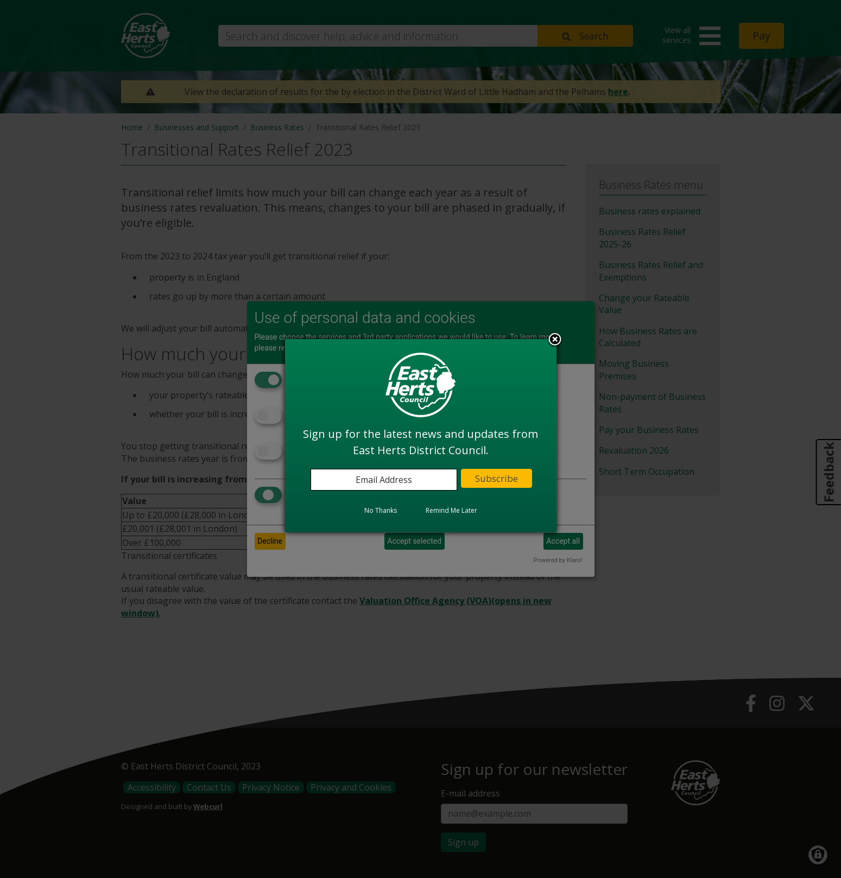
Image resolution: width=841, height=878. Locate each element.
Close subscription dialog (555, 340)
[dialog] (421, 435)
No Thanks (380, 510)
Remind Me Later (451, 510)
